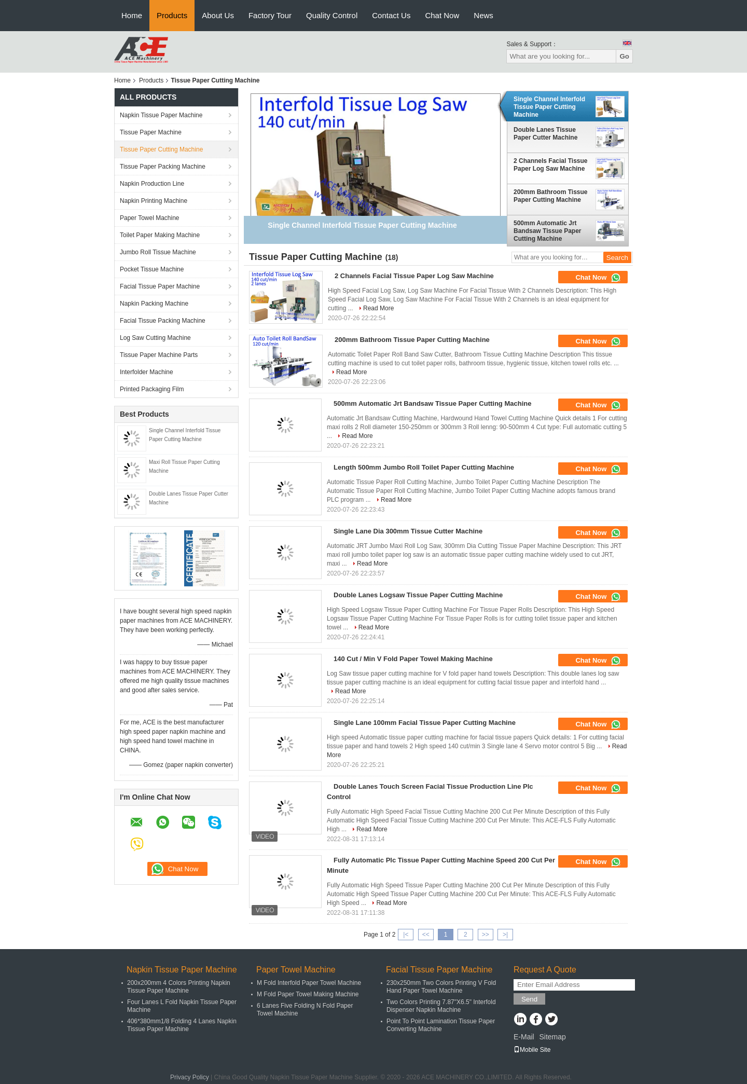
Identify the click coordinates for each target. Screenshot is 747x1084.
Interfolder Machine (146, 372)
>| (505, 934)
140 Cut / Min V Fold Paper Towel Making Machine (413, 659)
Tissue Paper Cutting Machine (161, 149)
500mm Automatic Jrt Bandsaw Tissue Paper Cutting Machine (548, 230)
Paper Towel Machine (149, 218)
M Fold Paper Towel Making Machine (308, 994)
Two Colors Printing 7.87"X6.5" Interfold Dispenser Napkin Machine (441, 1005)
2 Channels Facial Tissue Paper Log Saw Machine (551, 164)
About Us (218, 15)
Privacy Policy (189, 1077)
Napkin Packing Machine (154, 303)
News (483, 15)
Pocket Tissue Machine (152, 269)
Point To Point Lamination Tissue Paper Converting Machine (440, 1025)
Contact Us (391, 15)
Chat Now (442, 15)
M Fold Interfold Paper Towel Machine (309, 982)
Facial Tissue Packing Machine (162, 320)
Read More (378, 308)
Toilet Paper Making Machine (160, 235)
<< (426, 934)
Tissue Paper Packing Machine (162, 166)
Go (624, 56)
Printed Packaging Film (152, 389)
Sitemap (552, 1037)
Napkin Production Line (152, 183)
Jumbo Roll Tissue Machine (158, 252)
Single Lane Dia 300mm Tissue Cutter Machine (408, 531)
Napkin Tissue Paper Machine (161, 115)
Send (529, 999)
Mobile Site (532, 1049)
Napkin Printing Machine (153, 200)
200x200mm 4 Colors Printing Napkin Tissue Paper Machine (178, 986)
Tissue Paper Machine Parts (159, 355)
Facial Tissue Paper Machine (160, 286)
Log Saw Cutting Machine (155, 337)
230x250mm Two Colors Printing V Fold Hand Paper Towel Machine (441, 986)
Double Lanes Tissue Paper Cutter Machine (545, 133)
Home (131, 15)
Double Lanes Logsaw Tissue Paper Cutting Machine (418, 595)
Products (172, 15)
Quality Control (331, 15)
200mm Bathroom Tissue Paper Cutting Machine (551, 195)
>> (485, 934)
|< (405, 934)
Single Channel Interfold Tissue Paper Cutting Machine (549, 106)
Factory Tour (270, 15)
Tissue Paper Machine (151, 132)
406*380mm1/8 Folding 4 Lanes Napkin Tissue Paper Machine (182, 1025)
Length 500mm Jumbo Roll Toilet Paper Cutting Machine (424, 467)
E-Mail (524, 1037)
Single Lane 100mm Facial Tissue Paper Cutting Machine (425, 722)
